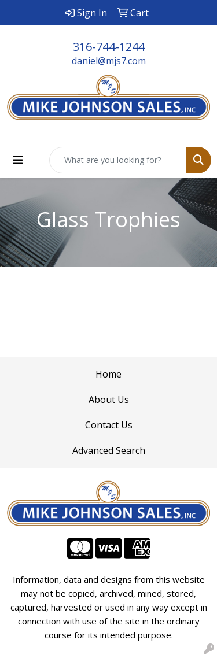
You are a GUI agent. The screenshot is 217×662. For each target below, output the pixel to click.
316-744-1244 (109, 46)
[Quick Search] (118, 160)
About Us (109, 399)
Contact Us (109, 425)
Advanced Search (108, 450)
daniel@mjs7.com (109, 60)
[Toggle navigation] (18, 160)
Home (108, 374)
